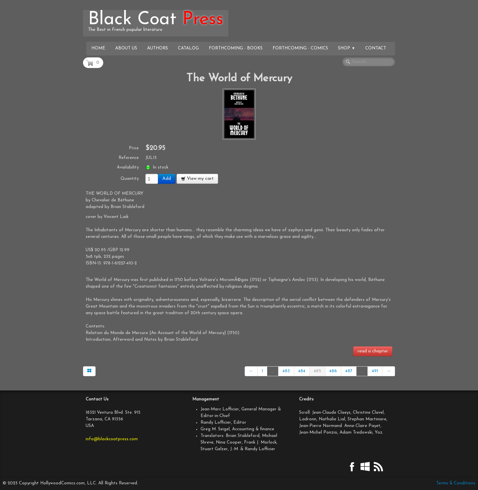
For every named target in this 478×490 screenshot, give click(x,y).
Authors (157, 48)
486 (333, 371)
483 (286, 371)
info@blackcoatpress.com (112, 439)
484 (301, 371)
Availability (128, 167)
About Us (126, 48)
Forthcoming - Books (236, 48)
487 (348, 371)
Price (134, 148)
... (272, 371)
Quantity (129, 178)
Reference (129, 158)
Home (98, 48)
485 (317, 371)
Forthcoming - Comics (300, 48)
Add (166, 178)
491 (375, 371)
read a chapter (373, 351)
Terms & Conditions (455, 483)
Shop (346, 48)
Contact (375, 48)
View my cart (197, 178)
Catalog (188, 48)
